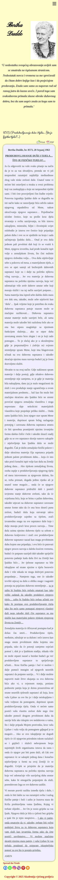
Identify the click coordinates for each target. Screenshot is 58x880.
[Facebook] (5, 868)
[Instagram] (14, 868)
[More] (28, 868)
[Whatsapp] (10, 868)
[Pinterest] (23, 868)
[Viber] (19, 868)
